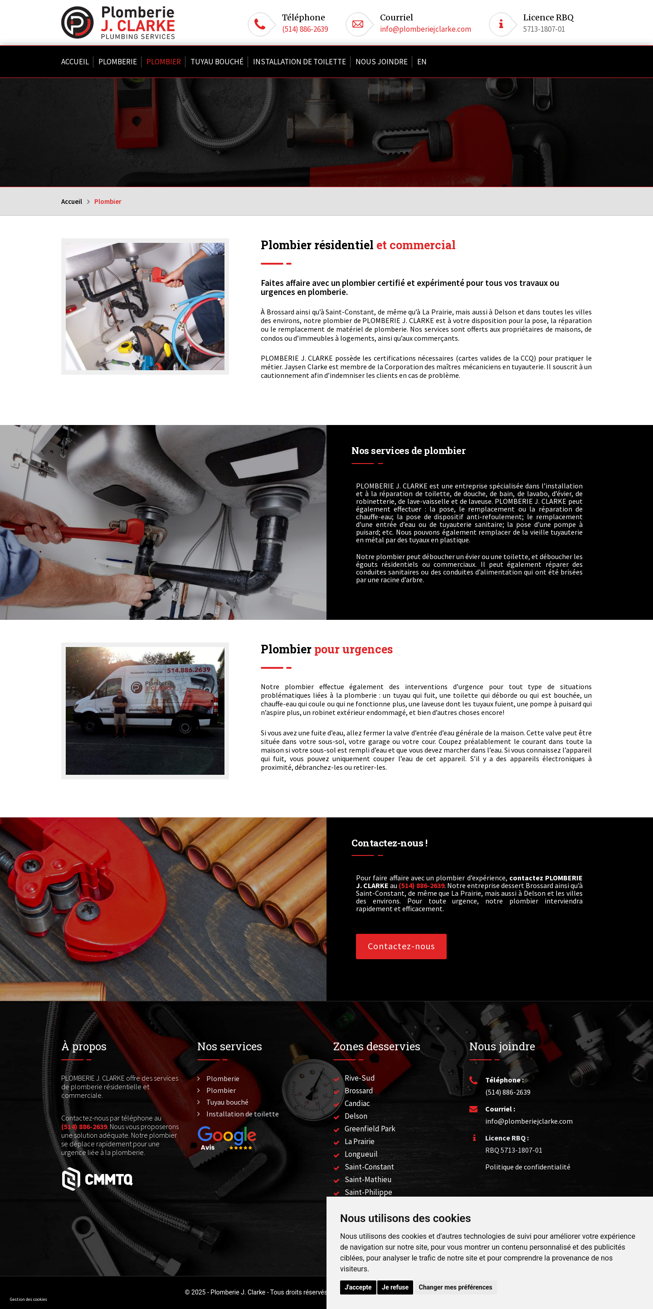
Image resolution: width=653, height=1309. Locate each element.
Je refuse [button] (395, 1287)
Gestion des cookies (28, 1299)
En (422, 62)
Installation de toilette (299, 62)
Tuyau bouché (217, 62)
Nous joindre (382, 62)
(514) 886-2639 (305, 29)
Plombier (163, 62)
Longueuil (361, 1154)
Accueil (75, 62)
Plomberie (117, 62)
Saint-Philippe (368, 1192)
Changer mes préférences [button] (455, 1287)
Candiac (357, 1103)
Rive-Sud (360, 1078)
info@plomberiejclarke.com (425, 29)
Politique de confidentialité (527, 1166)
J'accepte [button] (358, 1287)
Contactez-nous (401, 946)
